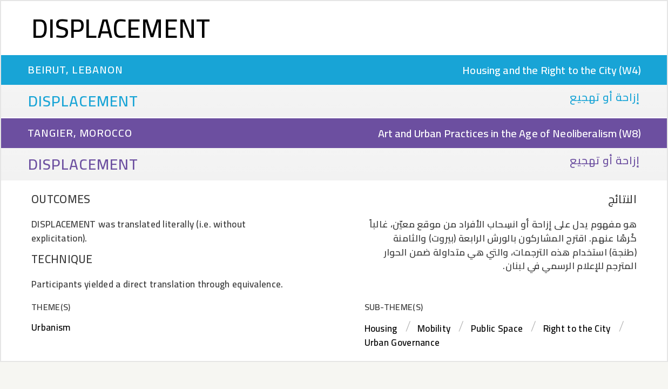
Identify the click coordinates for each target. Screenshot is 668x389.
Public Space (497, 328)
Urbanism (50, 327)
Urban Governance (402, 342)
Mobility (433, 328)
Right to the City (577, 328)
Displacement (121, 28)
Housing (381, 328)
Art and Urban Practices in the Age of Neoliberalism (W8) (509, 133)
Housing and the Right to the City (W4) (551, 70)
